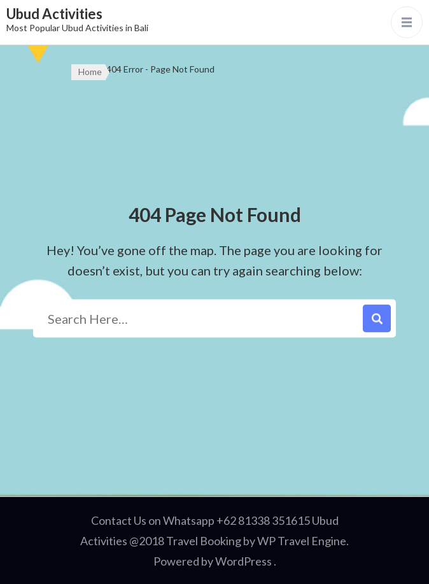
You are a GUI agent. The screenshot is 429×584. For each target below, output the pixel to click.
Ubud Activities (54, 13)
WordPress (243, 561)
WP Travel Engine (301, 541)
